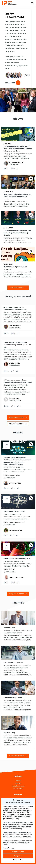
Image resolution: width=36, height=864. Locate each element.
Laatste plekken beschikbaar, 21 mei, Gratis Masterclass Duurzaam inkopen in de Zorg (18, 149)
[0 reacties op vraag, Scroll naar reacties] (13, 334)
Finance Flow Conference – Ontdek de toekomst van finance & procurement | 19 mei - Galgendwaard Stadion (17, 461)
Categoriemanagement (13, 663)
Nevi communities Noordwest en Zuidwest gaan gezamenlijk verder (17, 196)
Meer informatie (8, 848)
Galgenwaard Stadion (12, 475)
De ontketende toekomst (14, 511)
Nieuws (18, 780)
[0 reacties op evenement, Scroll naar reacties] (13, 488)
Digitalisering (9, 733)
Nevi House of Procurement (14, 522)
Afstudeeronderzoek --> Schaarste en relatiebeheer (15, 308)
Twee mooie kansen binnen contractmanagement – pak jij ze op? (17, 345)
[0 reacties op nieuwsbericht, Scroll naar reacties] (13, 169)
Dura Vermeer (10, 569)
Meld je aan (12, 82)
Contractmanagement (13, 698)
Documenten (18, 789)
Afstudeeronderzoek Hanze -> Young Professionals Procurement (18, 381)
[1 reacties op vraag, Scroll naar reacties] (12, 371)
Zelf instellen (18, 860)
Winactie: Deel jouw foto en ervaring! (15, 268)
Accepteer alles (18, 852)
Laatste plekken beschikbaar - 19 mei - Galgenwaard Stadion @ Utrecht (17, 233)
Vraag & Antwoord (18, 786)
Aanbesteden (9, 628)
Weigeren (18, 856)
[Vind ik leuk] (18, 169)
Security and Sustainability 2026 (17, 558)
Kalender (18, 783)
